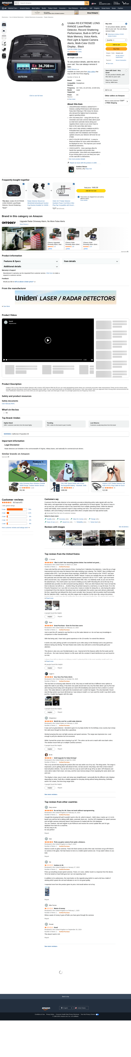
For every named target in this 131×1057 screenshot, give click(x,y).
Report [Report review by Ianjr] (47, 856)
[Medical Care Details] (17, 8)
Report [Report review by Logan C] (60, 712)
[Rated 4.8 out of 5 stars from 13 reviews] (74, 488)
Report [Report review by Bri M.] (60, 788)
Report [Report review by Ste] (47, 899)
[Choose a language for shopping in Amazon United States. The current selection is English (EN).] (93, 3)
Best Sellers (36, 8)
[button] (4, 8)
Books (44, 8)
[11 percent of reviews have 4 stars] (16, 513)
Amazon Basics (25, 8)
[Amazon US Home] (46, 1009)
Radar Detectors (48, 17)
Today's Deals (52, 8)
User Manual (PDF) (8, 403)
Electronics (5, 17)
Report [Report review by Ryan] (60, 668)
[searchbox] (51, 3)
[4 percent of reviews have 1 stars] (16, 524)
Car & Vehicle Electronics (17, 17)
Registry (97, 8)
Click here (49, 273)
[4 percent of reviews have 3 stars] (16, 516)
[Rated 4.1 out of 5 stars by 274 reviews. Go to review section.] (91, 246)
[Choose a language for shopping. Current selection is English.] (64, 1008)
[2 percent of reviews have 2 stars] (16, 520)
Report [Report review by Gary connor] (47, 833)
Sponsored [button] (125, 251)
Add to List (108, 90)
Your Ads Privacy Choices (88, 1014)
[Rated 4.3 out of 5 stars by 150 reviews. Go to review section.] (73, 246)
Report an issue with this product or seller (82, 163)
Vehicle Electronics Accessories (34, 17)
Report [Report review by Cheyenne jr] (60, 749)
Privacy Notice (50, 1014)
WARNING (7, 434)
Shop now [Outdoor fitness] (88, 169)
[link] (38, 190)
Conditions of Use (40, 1014)
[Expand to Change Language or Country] (71, 1008)
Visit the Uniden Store (74, 49)
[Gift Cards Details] (87, 8)
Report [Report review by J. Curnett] (60, 616)
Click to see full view (36, 95)
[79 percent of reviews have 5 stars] (16, 509)
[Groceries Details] (66, 8)
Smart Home (106, 8)
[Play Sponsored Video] (28, 471)
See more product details (77, 159)
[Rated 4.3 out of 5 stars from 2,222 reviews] (33, 488)
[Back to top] (65, 998)
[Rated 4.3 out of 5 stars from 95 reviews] (116, 488)
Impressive (12, 323)
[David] (11, 321)
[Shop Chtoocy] (24, 224)
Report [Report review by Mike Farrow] (47, 918)
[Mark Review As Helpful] (50, 616)
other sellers (91, 71)
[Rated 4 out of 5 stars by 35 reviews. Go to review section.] (55, 246)
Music (114, 8)
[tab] (50, 519)
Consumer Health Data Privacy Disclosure (67, 1014)
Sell (91, 8)
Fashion (120, 8)
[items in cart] (125, 3)
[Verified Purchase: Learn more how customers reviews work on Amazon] (64, 567)
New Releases (73, 8)
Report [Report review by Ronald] (47, 937)
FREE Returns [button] (73, 69)
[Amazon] (7, 3)
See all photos (123, 527)
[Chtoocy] (8, 223)
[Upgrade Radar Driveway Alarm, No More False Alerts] (42, 221)
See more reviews (51, 794)
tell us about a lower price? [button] (25, 282)
